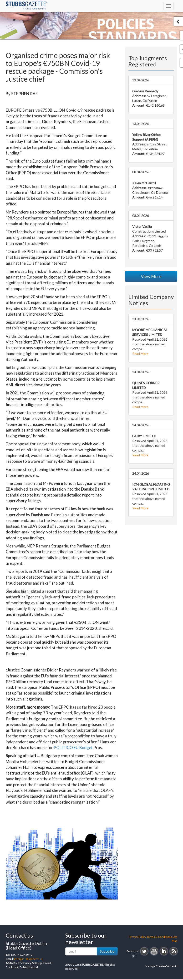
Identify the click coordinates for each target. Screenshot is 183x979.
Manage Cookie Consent (160, 966)
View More (151, 276)
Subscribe (107, 951)
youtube (154, 951)
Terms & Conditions (159, 937)
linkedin (164, 951)
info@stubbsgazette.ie (28, 959)
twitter (144, 951)
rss (173, 951)
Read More (140, 354)
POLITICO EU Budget (73, 747)
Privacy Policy (137, 937)
